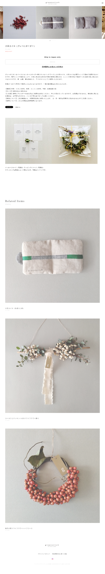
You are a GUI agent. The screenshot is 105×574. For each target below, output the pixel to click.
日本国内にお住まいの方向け (52, 67)
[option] (52, 22)
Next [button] (102, 22)
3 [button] (52, 40)
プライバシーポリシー (44, 553)
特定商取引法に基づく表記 (59, 553)
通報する (17, 107)
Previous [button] (3, 22)
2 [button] (51, 40)
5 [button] (55, 40)
